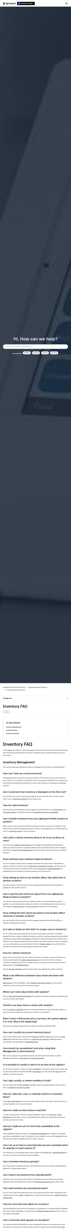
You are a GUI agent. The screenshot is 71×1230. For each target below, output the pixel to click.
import (27, 1195)
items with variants (9, 812)
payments (54, 352)
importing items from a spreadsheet (46, 812)
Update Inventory (11, 730)
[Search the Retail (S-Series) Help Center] (35, 346)
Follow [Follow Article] (7, 711)
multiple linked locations (22, 845)
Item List (9, 778)
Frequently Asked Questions (37, 687)
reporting (36, 352)
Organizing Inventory (20, 799)
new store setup (15, 831)
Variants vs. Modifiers (16, 1009)
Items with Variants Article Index (20, 996)
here (63, 1227)
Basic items (7, 983)
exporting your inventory (40, 1039)
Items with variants (43, 983)
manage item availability (38, 1133)
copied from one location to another (40, 866)
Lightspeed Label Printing (45, 1211)
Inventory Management (13, 727)
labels (28, 939)
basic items (59, 809)
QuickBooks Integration (42, 1182)
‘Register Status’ (45, 944)
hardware (27, 352)
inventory (45, 352)
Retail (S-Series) (26, 3)
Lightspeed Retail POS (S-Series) (14, 687)
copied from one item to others (19, 1087)
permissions (37, 1071)
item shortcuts (33, 906)
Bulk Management (26, 850)
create (20, 1195)
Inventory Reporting (12, 733)
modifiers (33, 983)
